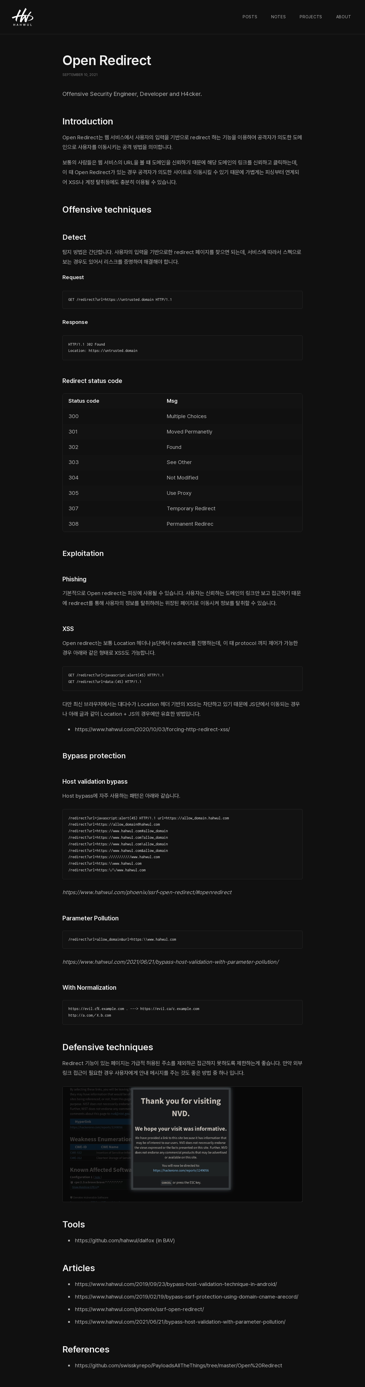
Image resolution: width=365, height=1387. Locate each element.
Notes (278, 16)
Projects (311, 16)
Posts (250, 16)
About (343, 16)
